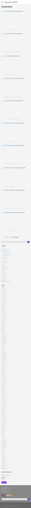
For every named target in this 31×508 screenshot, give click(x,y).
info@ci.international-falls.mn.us (6, 491)
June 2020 (3, 410)
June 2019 (3, 431)
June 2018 (3, 452)
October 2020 (3, 403)
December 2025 (4, 294)
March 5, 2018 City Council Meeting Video (13, 145)
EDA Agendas (4, 260)
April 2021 (3, 392)
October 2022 (3, 361)
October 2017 (3, 466)
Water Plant (3, 280)
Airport (2, 247)
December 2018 (4, 442)
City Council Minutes (5, 253)
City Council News (4, 479)
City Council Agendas (5, 250)
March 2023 (3, 352)
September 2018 (4, 447)
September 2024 (4, 320)
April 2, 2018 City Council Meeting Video (13, 100)
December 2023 (4, 336)
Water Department (4, 278)
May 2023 (3, 348)
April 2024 (3, 329)
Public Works (3, 275)
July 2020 (3, 408)
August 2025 (3, 301)
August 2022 (3, 364)
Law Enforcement (4, 269)
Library (2, 271)
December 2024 (4, 315)
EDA (2, 259)
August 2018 (3, 449)
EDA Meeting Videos (5, 262)
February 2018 (3, 459)
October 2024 (3, 318)
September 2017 (4, 468)
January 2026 (3, 292)
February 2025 (3, 311)
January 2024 (3, 334)
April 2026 (3, 287)
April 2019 (3, 435)
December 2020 (4, 399)
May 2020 (3, 412)
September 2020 (4, 405)
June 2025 (3, 304)
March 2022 (3, 373)
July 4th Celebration (4, 268)
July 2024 (3, 324)
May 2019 (3, 433)
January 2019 (3, 440)
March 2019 (3, 436)
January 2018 (3, 461)
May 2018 (3, 454)
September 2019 (4, 426)
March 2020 (3, 415)
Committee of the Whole (5, 255)
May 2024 (3, 327)
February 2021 (3, 396)
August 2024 (3, 322)
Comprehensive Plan (4, 257)
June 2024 (3, 325)
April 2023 (3, 350)
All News (3, 478)
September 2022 (4, 362)
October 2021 (3, 382)
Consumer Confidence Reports (6, 281)
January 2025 (3, 313)
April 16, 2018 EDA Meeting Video (11, 56)
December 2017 (4, 463)
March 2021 (3, 394)
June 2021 (3, 389)
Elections (3, 264)
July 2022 (3, 366)
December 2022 (4, 357)
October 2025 (3, 297)
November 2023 (4, 338)
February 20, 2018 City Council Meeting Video (14, 167)
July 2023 (3, 345)
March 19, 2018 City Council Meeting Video (14, 123)
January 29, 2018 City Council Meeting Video (14, 212)
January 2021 (3, 398)
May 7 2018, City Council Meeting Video (13, 33)
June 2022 (3, 368)
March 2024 (3, 331)
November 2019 (4, 422)
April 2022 (3, 371)
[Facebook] (3, 495)
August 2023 (3, 343)
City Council (3, 249)
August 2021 (3, 385)
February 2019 (3, 438)
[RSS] (10, 495)
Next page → (16, 237)
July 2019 (3, 429)
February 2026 (3, 290)
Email (2, 473)
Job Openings (3, 266)
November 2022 (4, 359)
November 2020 (4, 401)
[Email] (8, 495)
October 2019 (3, 424)
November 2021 (4, 380)
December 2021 (4, 378)
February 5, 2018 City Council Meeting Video (14, 190)
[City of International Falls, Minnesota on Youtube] (5, 495)
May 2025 (3, 306)
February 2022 (3, 375)
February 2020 (3, 417)
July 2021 (3, 387)
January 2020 (3, 419)
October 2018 (3, 445)
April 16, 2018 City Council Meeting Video (13, 78)
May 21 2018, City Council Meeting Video (13, 11)
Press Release (3, 273)
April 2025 (3, 308)
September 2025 (4, 299)
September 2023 (4, 341)
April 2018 (3, 456)
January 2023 (3, 355)
